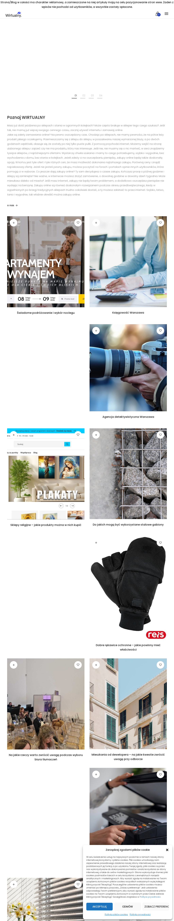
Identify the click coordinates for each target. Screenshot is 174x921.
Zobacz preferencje (156, 906)
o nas (10, 205)
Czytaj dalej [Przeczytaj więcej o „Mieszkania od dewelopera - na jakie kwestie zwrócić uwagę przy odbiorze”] (96, 664)
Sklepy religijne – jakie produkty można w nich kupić (45, 525)
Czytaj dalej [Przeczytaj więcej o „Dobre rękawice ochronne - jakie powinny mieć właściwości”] (96, 542)
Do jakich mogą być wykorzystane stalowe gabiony (128, 525)
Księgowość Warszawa (128, 313)
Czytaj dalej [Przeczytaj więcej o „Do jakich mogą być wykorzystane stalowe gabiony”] (96, 434)
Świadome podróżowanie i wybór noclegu (46, 313)
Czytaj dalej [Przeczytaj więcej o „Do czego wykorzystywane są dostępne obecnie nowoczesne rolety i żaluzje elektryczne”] (13, 884)
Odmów (127, 906)
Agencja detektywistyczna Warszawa (128, 417)
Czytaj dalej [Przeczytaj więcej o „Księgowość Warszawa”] (96, 222)
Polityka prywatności (140, 914)
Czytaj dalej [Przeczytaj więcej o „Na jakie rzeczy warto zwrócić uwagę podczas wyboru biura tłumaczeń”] (13, 664)
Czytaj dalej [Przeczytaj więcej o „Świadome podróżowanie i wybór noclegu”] (13, 222)
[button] (167, 850)
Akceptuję (99, 906)
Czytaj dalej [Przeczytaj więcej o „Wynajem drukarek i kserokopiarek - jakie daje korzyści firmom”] (96, 774)
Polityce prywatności (150, 896)
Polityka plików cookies (116, 914)
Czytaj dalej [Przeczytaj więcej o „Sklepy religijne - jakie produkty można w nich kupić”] (13, 434)
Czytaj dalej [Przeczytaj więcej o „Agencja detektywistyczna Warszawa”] (96, 330)
